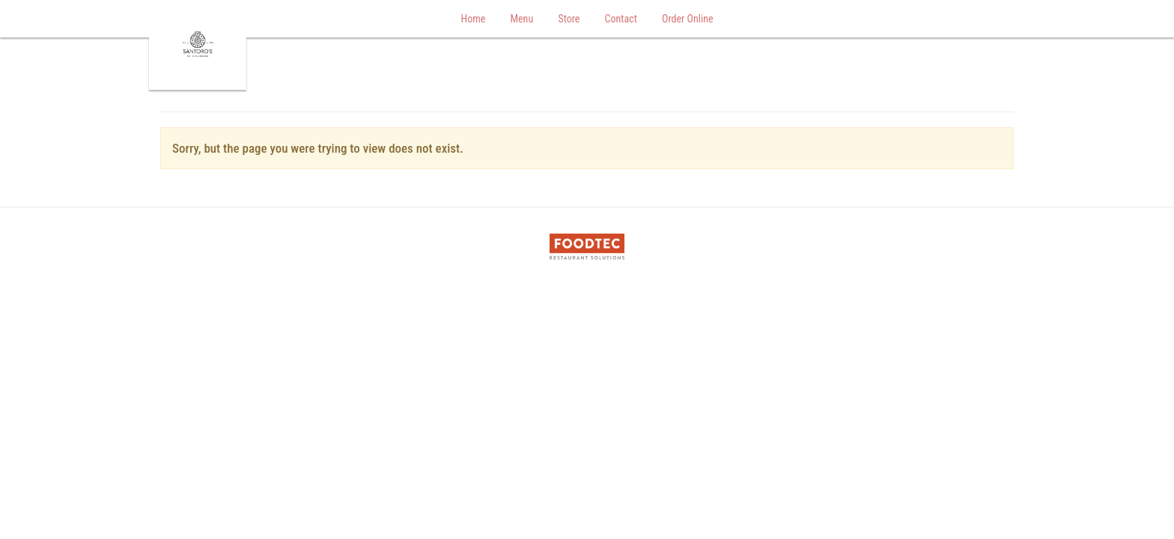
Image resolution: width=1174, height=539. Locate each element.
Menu (521, 19)
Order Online (688, 19)
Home (472, 19)
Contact (621, 19)
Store (569, 19)
